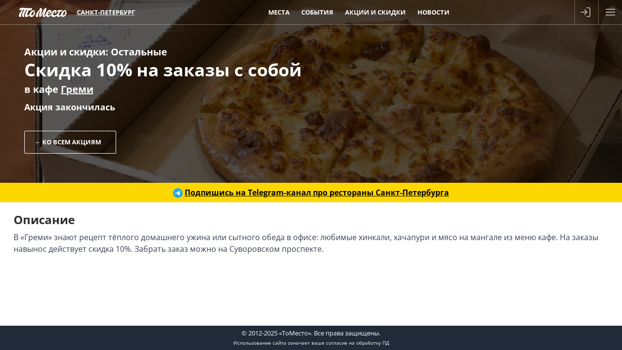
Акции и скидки (64, 51)
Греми (77, 89)
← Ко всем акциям (68, 142)
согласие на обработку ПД (357, 342)
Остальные (139, 51)
